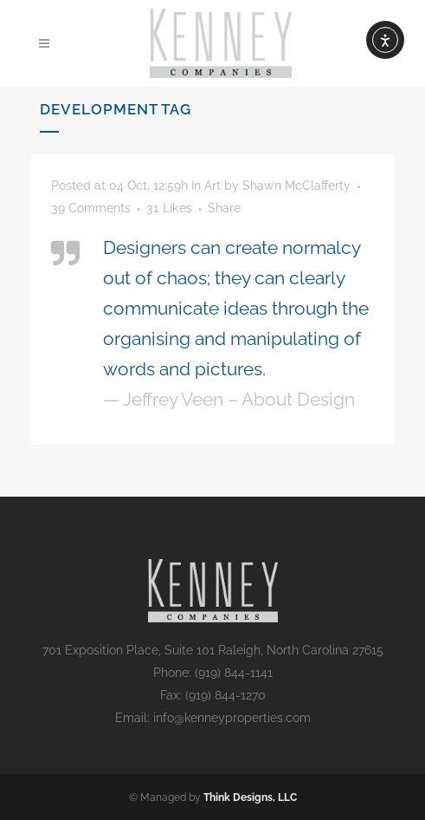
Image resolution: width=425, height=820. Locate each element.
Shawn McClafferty (296, 185)
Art (212, 185)
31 (169, 208)
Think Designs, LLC (250, 797)
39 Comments (91, 208)
